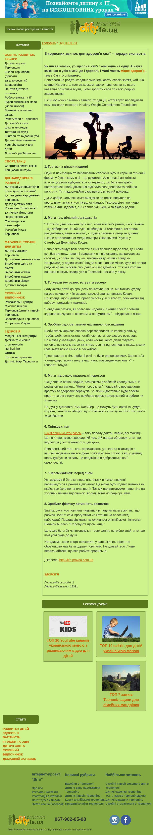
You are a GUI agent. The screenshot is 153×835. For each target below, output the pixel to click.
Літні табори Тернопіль (20, 153)
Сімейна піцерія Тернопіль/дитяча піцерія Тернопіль (22, 310)
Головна (49, 43)
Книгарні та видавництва (22, 136)
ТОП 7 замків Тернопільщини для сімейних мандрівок (121, 700)
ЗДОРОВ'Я (68, 43)
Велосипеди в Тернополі (22, 318)
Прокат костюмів (16, 216)
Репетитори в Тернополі (21, 118)
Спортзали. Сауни (17, 323)
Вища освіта (13, 84)
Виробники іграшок (18, 276)
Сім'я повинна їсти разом (62, 433)
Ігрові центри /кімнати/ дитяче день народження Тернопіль (22, 195)
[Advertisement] (23, 432)
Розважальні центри (19, 302)
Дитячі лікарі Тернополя (21, 361)
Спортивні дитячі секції (21, 165)
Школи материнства (18, 357)
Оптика (10, 352)
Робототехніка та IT (18, 97)
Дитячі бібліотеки (16, 123)
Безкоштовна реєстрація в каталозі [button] (30, 29)
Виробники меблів (17, 272)
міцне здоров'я (133, 71)
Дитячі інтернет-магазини (22, 259)
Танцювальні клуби (18, 170)
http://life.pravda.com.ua (76, 560)
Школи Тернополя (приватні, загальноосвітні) (17, 76)
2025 (10, 829)
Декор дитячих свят (18, 204)
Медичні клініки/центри (21, 335)
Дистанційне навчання (20, 140)
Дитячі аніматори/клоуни (22, 186)
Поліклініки (12, 348)
